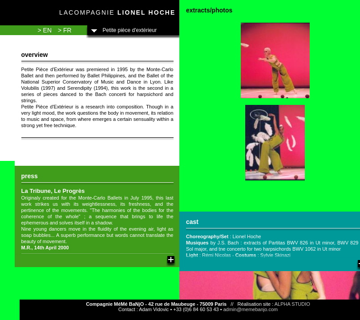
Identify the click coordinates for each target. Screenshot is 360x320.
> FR (65, 30)
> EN (45, 30)
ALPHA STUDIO (292, 304)
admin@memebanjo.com (250, 309)
